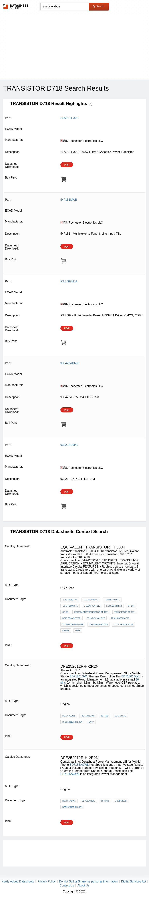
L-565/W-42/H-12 (114, 606)
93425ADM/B (69, 444)
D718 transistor (71, 618)
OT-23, (131, 606)
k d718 (65, 630)
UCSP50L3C (120, 716)
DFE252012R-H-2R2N (72, 722)
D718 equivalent (96, 618)
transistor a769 (120, 618)
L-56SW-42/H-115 (92, 606)
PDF (66, 164)
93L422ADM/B (69, 363)
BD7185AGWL (79, 764)
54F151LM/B (68, 199)
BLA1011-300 (69, 118)
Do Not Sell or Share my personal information (88, 881)
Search (98, 6)
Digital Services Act (133, 881)
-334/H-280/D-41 (91, 600)
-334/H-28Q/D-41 (70, 606)
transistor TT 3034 (124, 612)
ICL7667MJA (68, 281)
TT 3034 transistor (72, 624)
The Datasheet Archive (16, 6)
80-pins (104, 716)
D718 (77, 630)
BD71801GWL (79, 676)
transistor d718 (99, 624)
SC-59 (65, 612)
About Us (84, 885)
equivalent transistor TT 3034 (91, 612)
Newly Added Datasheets (17, 881)
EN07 (91, 722)
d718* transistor (123, 624)
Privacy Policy (46, 881)
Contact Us (67, 885)
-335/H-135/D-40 (69, 600)
